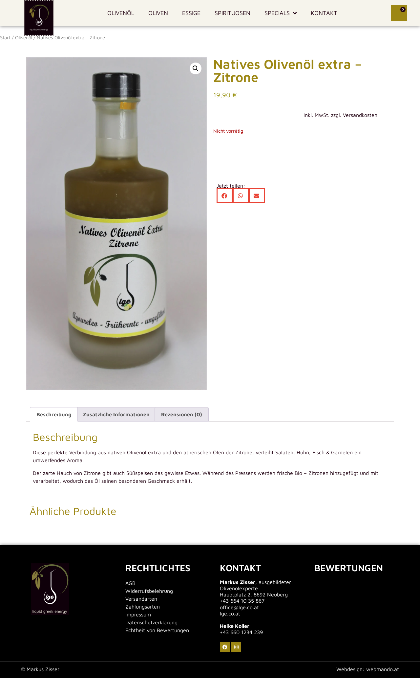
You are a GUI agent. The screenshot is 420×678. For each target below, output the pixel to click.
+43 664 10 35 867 (242, 601)
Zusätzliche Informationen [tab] (116, 414)
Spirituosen (232, 13)
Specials (280, 13)
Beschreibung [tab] (53, 414)
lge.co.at (230, 613)
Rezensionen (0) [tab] (181, 414)
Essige (191, 13)
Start (5, 37)
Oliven (158, 13)
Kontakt (324, 13)
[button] (195, 68)
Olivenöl (120, 13)
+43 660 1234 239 (241, 632)
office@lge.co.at (239, 607)
